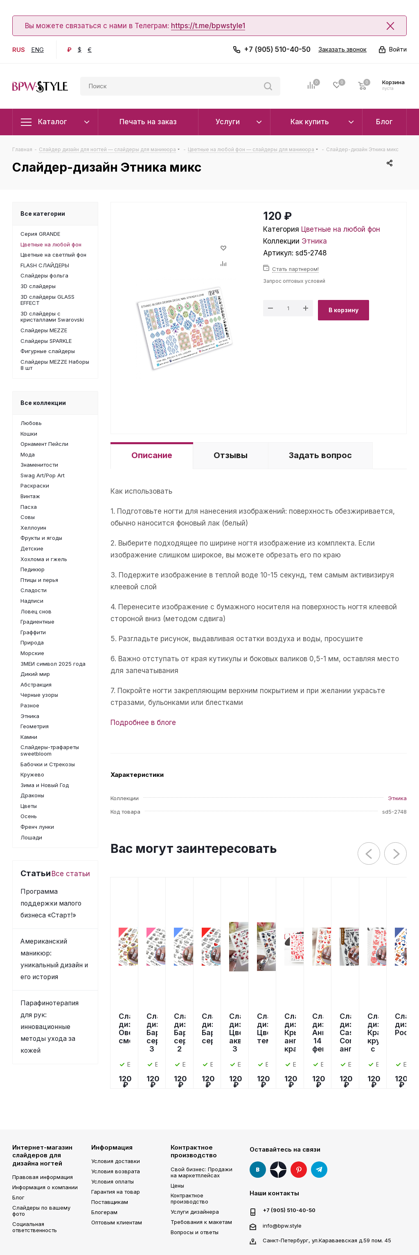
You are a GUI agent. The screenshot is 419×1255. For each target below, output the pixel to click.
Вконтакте (258, 1169)
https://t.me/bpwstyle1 (208, 26)
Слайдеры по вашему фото (41, 1210)
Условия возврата (115, 1171)
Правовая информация (42, 1177)
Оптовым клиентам (116, 1222)
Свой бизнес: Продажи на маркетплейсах (201, 1172)
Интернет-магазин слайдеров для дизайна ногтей (42, 1155)
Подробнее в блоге (143, 722)
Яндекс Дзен (278, 1169)
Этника (314, 241)
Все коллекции (43, 402)
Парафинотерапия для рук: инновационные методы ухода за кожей (49, 1026)
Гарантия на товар (115, 1191)
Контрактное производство (194, 1151)
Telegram (319, 1169)
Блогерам (104, 1212)
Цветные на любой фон (340, 229)
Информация (112, 1147)
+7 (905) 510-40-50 (277, 49)
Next (396, 854)
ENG (37, 50)
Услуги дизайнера (195, 1211)
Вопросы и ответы (195, 1232)
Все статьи (71, 874)
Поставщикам (109, 1202)
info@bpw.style (282, 1225)
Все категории (42, 213)
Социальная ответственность (34, 1227)
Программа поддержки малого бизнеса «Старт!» (50, 903)
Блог (18, 1197)
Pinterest (299, 1169)
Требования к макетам (201, 1222)
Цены (177, 1185)
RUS (18, 50)
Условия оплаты (112, 1181)
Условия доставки (115, 1161)
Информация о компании (45, 1187)
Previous (369, 854)
